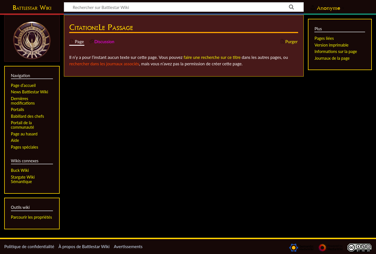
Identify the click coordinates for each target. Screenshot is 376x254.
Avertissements (128, 246)
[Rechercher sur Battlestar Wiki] (183, 7)
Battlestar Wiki (32, 7)
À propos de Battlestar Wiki (84, 246)
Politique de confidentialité (29, 246)
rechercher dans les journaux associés (104, 63)
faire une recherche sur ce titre (212, 57)
